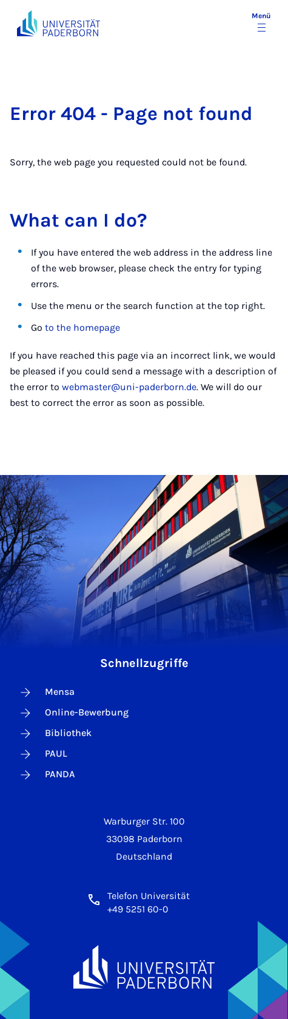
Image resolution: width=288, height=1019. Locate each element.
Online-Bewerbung (73, 713)
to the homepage (82, 327)
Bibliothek (55, 733)
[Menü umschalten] (261, 23)
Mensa (46, 692)
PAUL (42, 754)
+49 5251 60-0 (138, 909)
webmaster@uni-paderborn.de (129, 387)
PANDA (46, 775)
